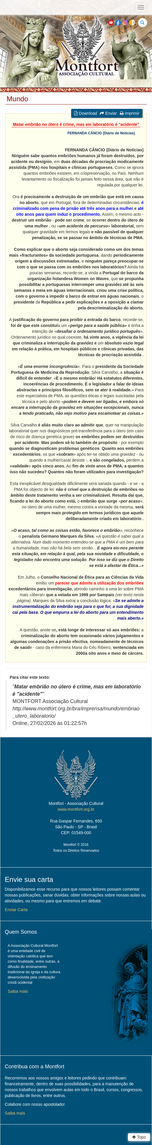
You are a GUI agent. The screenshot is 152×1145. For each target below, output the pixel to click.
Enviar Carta (16, 909)
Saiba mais (18, 991)
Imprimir (129, 113)
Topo (139, 1137)
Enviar (108, 113)
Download (85, 113)
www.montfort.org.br (76, 809)
